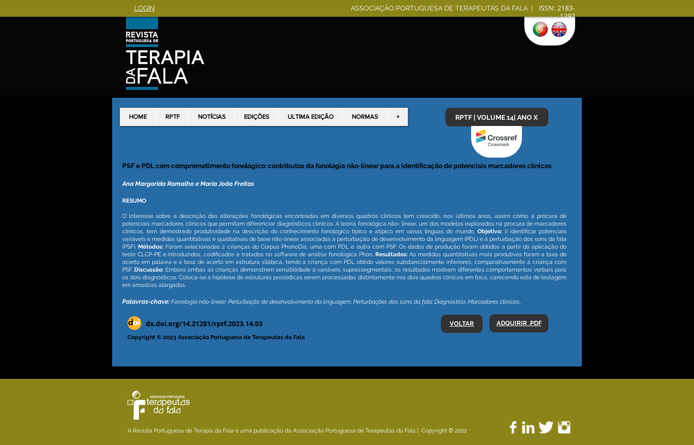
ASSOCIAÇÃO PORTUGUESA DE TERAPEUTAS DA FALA (440, 8)
